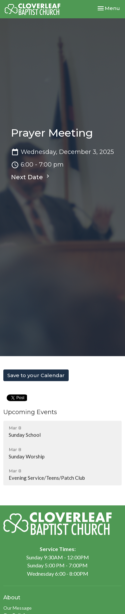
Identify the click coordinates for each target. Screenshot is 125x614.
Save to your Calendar (36, 375)
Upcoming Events (30, 412)
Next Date (31, 177)
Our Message (17, 608)
